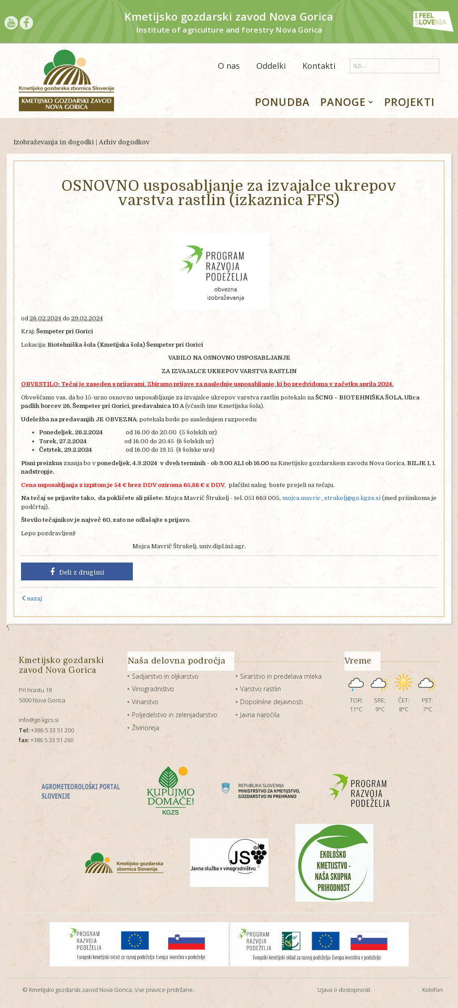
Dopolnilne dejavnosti (271, 701)
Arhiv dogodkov (124, 142)
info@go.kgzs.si (39, 720)
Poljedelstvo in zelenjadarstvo (174, 714)
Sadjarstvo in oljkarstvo (165, 676)
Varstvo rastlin (260, 689)
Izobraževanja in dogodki (53, 142)
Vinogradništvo (153, 689)
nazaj (31, 598)
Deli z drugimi (77, 572)
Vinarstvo (145, 701)
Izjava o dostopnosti (344, 990)
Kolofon (432, 990)
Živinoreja (145, 727)
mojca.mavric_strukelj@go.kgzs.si (331, 498)
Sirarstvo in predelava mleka (281, 676)
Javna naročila (260, 714)
